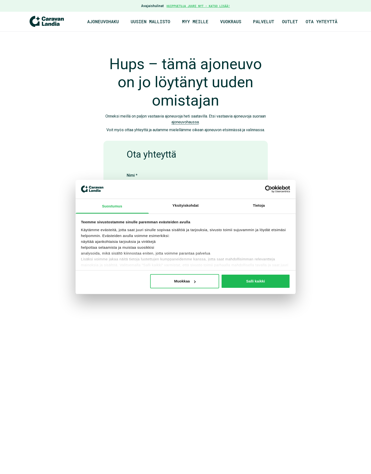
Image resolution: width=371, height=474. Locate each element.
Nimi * (132, 175)
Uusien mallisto (150, 21)
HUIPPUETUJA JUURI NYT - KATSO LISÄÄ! (198, 6)
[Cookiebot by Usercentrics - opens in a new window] (268, 189)
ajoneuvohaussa (185, 122)
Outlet (290, 21)
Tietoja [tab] (259, 205)
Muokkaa (185, 281)
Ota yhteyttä (321, 21)
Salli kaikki (255, 281)
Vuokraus (230, 21)
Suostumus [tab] (112, 206)
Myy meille (195, 21)
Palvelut (263, 21)
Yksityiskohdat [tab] (185, 205)
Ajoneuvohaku (103, 21)
